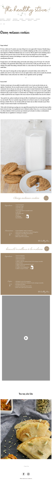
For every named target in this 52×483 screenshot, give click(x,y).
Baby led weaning (16, 20)
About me (29, 20)
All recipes (2, 19)
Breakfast (9, 19)
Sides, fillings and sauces (5, 20)
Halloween (24, 20)
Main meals (15, 19)
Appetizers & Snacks (30, 19)
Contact (35, 20)
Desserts (21, 19)
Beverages (38, 19)
